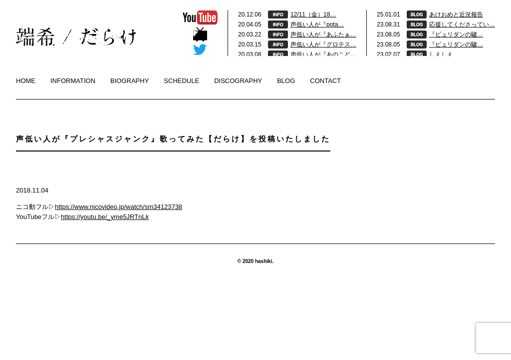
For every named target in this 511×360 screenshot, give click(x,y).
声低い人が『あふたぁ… (323, 34)
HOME (25, 80)
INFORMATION (72, 80)
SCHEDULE (181, 80)
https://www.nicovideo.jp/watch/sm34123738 (118, 206)
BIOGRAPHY (129, 80)
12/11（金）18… (313, 14)
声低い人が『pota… (317, 24)
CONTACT (325, 80)
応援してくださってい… (462, 24)
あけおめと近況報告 (456, 14)
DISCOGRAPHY (238, 80)
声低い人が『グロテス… (323, 44)
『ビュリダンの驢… (456, 34)
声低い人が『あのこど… (323, 54)
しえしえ (441, 54)
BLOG (286, 80)
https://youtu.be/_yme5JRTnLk (105, 216)
